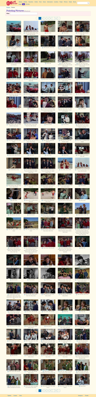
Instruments (50, 1)
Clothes (36, 1)
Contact (15, 395)
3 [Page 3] (45, 18)
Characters (30, 1)
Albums (20, 1)
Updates (9, 395)
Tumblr (86, 395)
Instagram (80, 395)
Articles (25, 1)
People (61, 1)
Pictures (66, 1)
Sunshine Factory (12, 3)
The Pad (27, 4)
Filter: (8, 13)
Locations (56, 1)
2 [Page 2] (42, 18)
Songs (20, 4)
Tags (23, 4)
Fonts (40, 1)
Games (44, 1)
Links (20, 395)
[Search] (82, 3)
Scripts (70, 1)
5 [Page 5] (50, 18)
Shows (74, 1)
